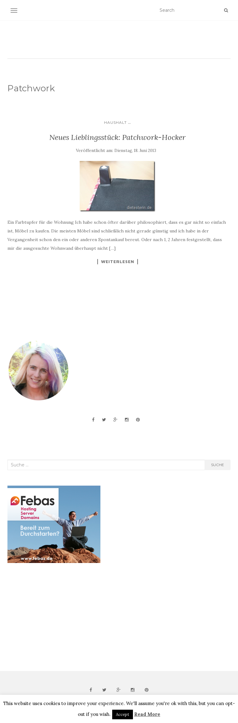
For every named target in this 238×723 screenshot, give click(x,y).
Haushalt (115, 122)
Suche (217, 464)
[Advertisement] (53, 617)
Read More (147, 714)
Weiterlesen (117, 261)
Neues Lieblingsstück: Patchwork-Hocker (117, 137)
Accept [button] (122, 714)
